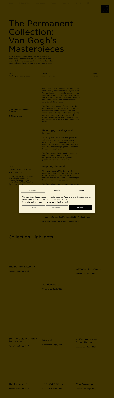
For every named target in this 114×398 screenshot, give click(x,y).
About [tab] (81, 190)
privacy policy (64, 202)
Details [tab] (57, 190)
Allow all (80, 208)
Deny (33, 208)
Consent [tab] (32, 190)
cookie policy (48, 202)
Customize (57, 208)
